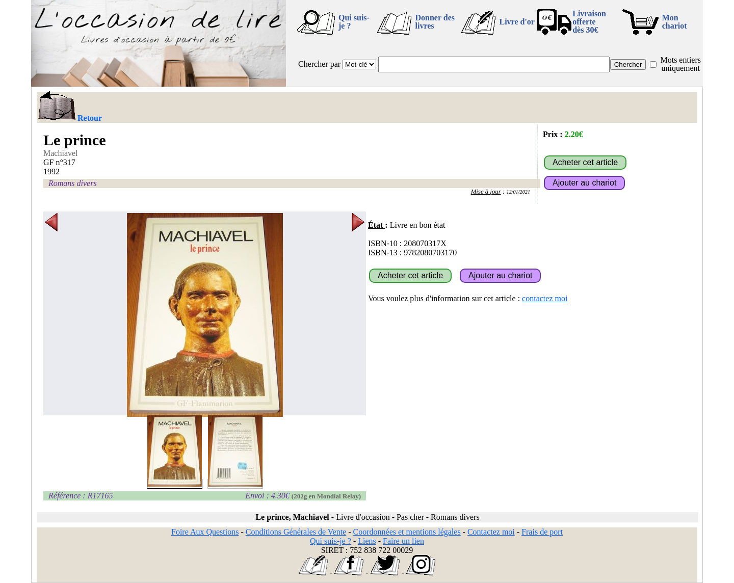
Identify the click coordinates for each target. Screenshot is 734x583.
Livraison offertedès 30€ (589, 21)
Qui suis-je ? (354, 21)
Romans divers (72, 183)
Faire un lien (403, 541)
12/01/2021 (518, 192)
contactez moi (544, 298)
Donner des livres (435, 21)
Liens (367, 541)
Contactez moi (491, 531)
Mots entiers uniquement (680, 64)
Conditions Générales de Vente (296, 531)
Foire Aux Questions (205, 531)
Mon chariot (674, 21)
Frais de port (542, 531)
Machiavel (60, 153)
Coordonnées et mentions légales (407, 531)
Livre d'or (516, 21)
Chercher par (319, 64)
